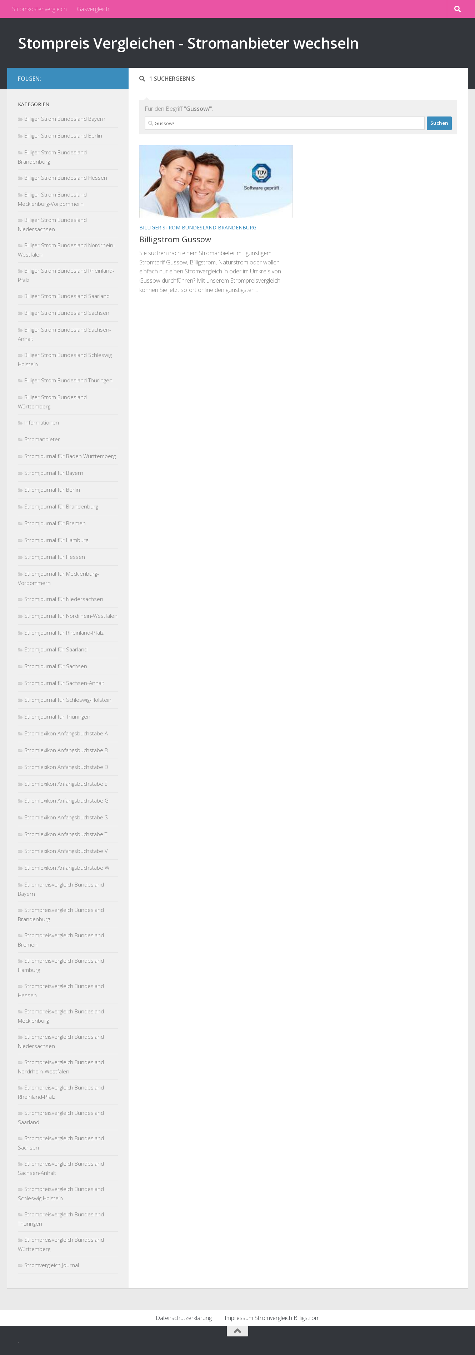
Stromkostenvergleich (39, 9)
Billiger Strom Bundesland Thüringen (68, 380)
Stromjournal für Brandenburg (61, 506)
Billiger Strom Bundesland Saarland (67, 295)
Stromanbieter (42, 439)
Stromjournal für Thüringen (57, 716)
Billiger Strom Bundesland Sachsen (66, 312)
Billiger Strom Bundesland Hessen (65, 177)
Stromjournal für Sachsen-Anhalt (64, 682)
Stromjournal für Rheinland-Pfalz (64, 632)
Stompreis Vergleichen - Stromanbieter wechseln (188, 43)
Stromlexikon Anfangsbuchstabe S (66, 817)
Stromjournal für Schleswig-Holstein (67, 699)
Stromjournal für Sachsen (55, 666)
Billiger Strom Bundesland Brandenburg (197, 227)
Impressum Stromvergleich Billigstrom (272, 1318)
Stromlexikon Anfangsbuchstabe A (66, 733)
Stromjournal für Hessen (54, 556)
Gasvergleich (93, 9)
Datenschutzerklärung (184, 1318)
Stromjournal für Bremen (55, 523)
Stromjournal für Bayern (53, 472)
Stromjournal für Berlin (52, 489)
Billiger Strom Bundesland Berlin (63, 135)
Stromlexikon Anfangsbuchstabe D (66, 766)
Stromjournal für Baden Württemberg (70, 456)
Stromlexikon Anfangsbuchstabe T (65, 834)
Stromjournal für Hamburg (56, 540)
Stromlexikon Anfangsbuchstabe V (66, 850)
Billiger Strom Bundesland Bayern (64, 118)
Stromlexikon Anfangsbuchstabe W (66, 867)
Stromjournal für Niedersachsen (63, 598)
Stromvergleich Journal (51, 1265)
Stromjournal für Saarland (56, 649)
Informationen (41, 422)
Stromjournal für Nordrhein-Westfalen (71, 615)
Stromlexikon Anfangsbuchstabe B (66, 750)
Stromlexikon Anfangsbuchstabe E (66, 783)
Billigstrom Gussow (175, 239)
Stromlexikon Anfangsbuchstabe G (66, 800)
